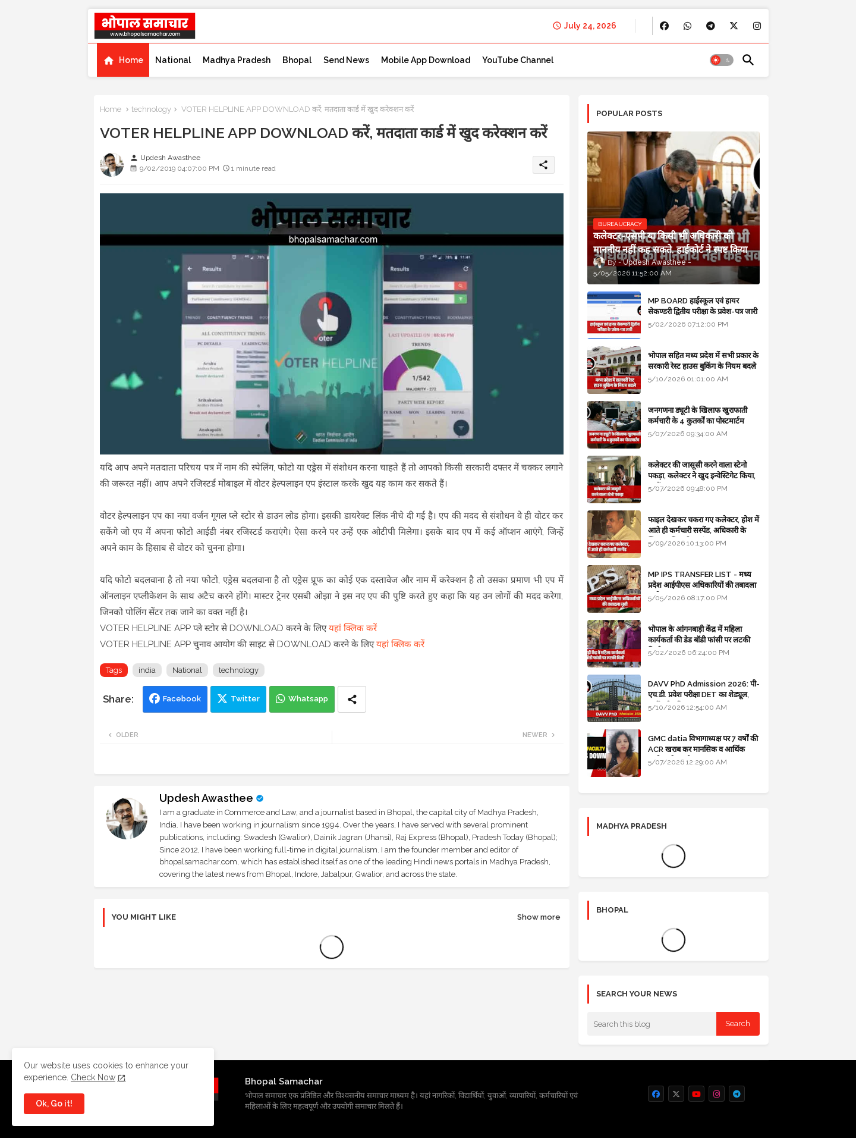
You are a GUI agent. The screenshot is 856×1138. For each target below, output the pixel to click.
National (173, 60)
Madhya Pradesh (236, 60)
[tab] (123, 60)
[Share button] (352, 699)
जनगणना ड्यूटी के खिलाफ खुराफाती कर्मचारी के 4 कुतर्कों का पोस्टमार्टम (697, 415)
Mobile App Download (425, 60)
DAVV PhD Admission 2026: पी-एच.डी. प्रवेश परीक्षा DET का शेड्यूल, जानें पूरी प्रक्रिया (704, 694)
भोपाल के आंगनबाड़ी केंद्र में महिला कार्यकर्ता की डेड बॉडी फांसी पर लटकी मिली (699, 640)
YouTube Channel (517, 60)
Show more (539, 917)
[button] (722, 60)
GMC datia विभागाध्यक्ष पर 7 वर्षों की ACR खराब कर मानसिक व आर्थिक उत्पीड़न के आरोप (703, 749)
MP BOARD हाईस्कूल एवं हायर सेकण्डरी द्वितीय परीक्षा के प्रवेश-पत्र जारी (702, 306)
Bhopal (296, 60)
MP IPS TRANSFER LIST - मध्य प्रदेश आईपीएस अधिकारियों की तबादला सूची (702, 585)
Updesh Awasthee (206, 798)
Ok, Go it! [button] (54, 1103)
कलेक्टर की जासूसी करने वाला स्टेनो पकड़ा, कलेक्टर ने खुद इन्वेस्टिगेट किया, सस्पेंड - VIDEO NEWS (702, 475)
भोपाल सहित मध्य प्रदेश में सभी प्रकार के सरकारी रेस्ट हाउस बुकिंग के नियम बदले (703, 361)
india (147, 670)
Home (131, 60)
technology (151, 109)
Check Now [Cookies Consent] (93, 1077)
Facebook (182, 698)
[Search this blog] (652, 1024)
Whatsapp (308, 698)
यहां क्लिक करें (353, 628)
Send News (346, 60)
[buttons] (664, 26)
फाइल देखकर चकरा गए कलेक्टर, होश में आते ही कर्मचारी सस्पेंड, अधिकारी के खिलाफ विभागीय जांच (703, 530)
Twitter (245, 698)
